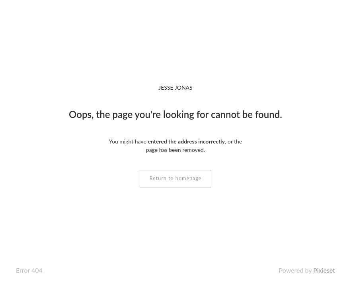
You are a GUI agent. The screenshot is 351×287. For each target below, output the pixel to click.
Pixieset (324, 270)
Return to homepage (176, 178)
